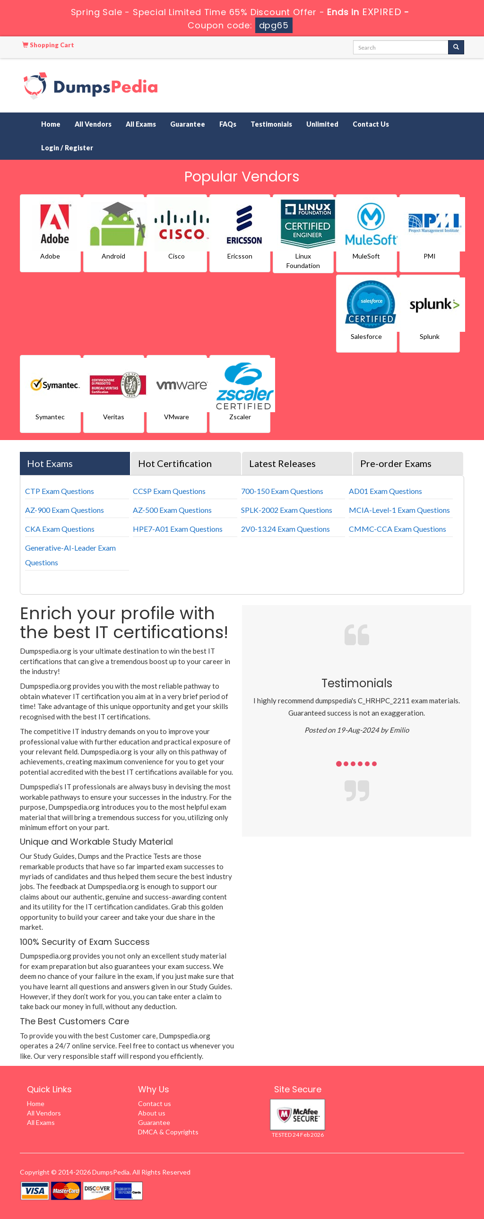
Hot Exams (50, 463)
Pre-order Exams (396, 463)
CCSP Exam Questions (169, 490)
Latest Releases (282, 463)
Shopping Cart (48, 45)
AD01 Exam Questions (385, 490)
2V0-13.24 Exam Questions (285, 528)
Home (50, 124)
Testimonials (271, 124)
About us (151, 1113)
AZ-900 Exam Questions (64, 509)
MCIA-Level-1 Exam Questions (399, 509)
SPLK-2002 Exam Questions (286, 509)
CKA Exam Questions (60, 528)
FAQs (227, 124)
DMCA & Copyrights (168, 1132)
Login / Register (67, 148)
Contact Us (371, 124)
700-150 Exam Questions (282, 490)
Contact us (154, 1103)
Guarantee (187, 124)
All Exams (141, 124)
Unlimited (322, 124)
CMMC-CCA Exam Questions (397, 528)
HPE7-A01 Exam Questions (178, 528)
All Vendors (93, 124)
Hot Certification (175, 463)
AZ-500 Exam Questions (172, 509)
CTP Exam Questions (59, 490)
